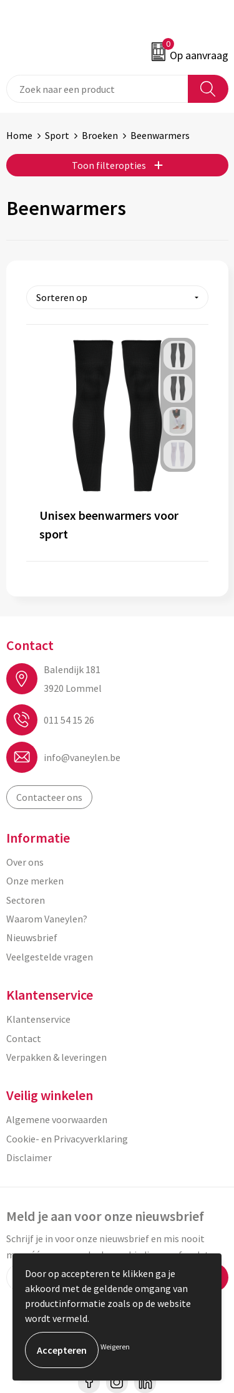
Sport (57, 135)
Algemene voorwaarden (56, 1119)
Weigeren (115, 1346)
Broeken (100, 135)
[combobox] (97, 89)
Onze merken (35, 880)
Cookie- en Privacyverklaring (67, 1138)
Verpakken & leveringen (56, 1057)
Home (19, 135)
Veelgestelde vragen (49, 956)
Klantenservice (38, 1019)
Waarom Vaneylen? (46, 918)
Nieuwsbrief (31, 937)
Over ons (25, 862)
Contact (23, 1038)
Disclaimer (29, 1157)
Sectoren (25, 900)
